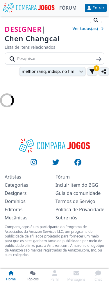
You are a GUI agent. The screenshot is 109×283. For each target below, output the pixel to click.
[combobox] (52, 71)
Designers (16, 193)
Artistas (13, 177)
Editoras (13, 209)
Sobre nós (66, 217)
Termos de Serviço (75, 201)
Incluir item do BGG (77, 185)
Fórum (68, 8)
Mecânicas (16, 217)
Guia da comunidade (78, 193)
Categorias (16, 185)
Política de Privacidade (80, 209)
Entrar (95, 8)
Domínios (15, 201)
